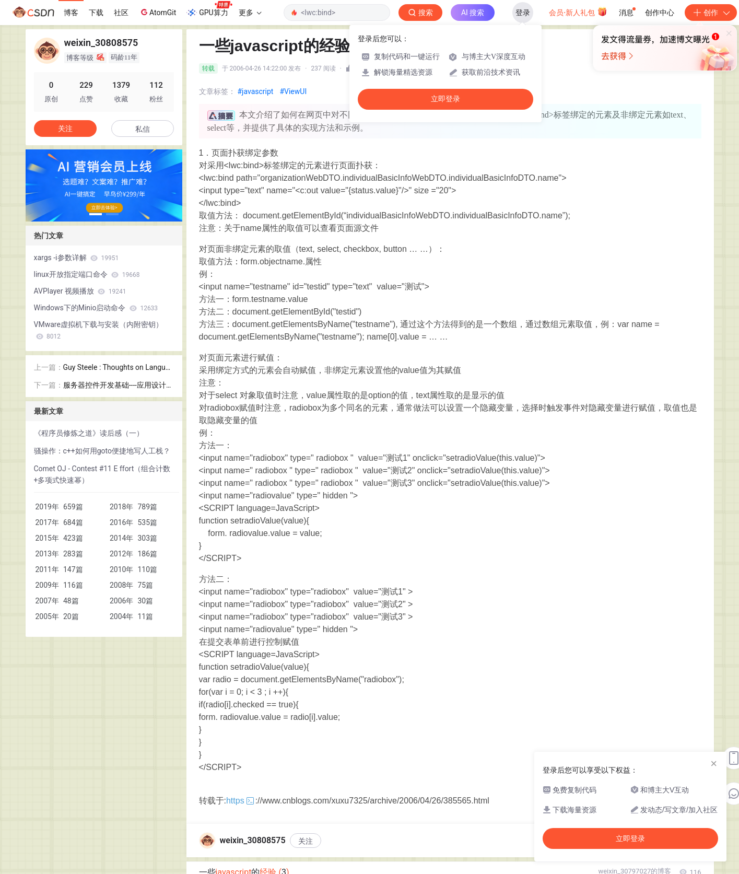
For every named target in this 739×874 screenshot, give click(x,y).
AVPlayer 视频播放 (80, 291)
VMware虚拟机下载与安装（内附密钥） (98, 330)
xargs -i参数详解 (76, 257)
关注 (305, 841)
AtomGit (157, 12)
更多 (250, 12)
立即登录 (445, 99)
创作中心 (659, 12)
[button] (95, 214)
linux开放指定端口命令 (87, 274)
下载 (96, 12)
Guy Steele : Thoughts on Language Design (118, 368)
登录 (522, 12)
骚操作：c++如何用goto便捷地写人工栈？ (102, 451)
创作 (710, 12)
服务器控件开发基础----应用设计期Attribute (118, 386)
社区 (121, 12)
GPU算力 (209, 9)
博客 (71, 12)
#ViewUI (293, 91)
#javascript (256, 91)
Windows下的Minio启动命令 (96, 308)
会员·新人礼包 (578, 11)
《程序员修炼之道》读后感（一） (89, 433)
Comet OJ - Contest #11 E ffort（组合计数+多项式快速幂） (102, 474)
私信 (142, 129)
